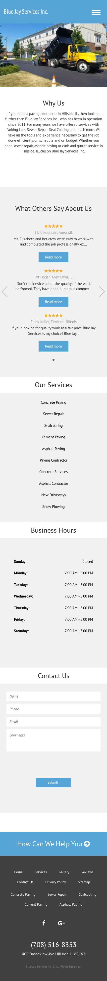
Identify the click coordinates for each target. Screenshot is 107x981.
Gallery (64, 872)
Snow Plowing (53, 506)
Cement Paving (53, 437)
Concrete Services (53, 471)
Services (41, 872)
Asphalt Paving (53, 448)
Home (18, 872)
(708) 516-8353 (53, 944)
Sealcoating (53, 425)
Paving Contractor (53, 460)
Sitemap (84, 882)
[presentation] (44, 763)
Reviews (87, 872)
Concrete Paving (53, 402)
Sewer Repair (53, 413)
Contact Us (25, 882)
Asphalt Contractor (53, 483)
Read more (53, 257)
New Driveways (53, 494)
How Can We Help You (53, 843)
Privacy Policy (55, 882)
